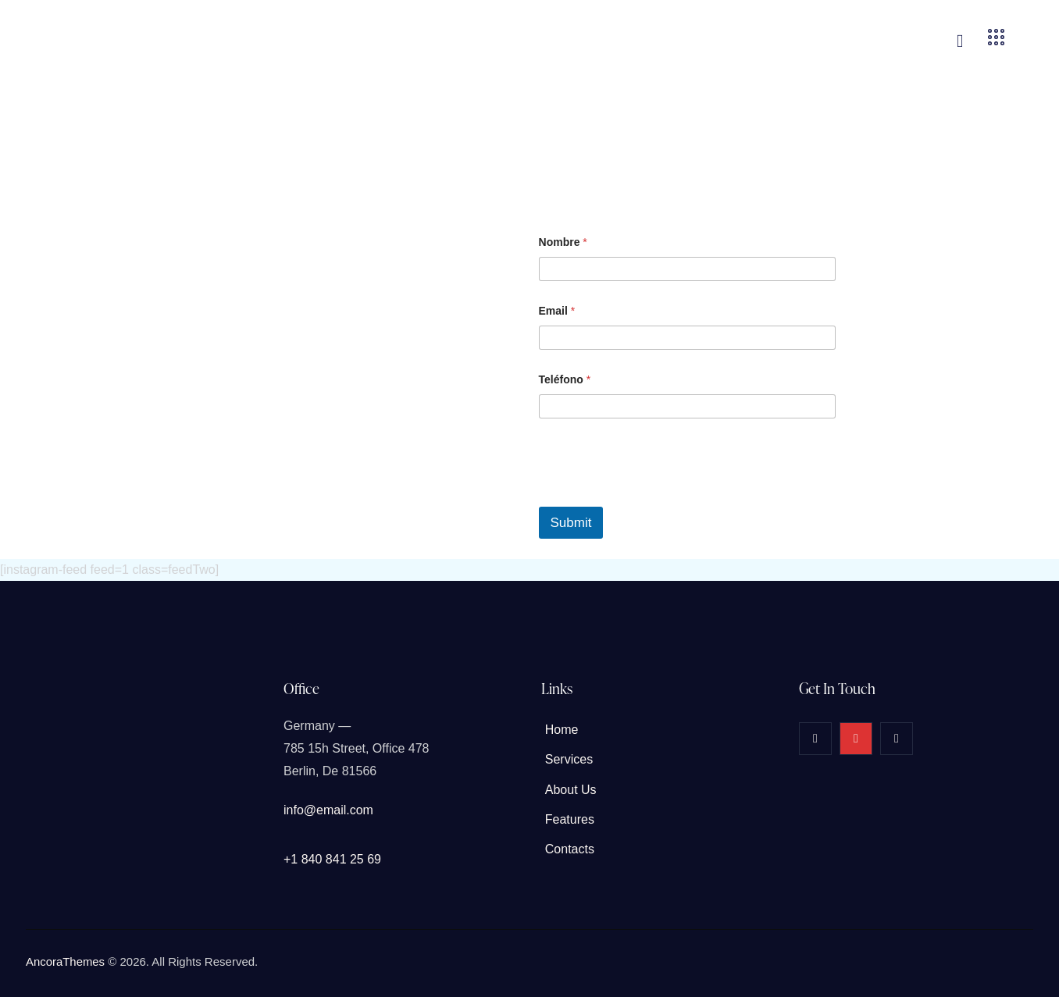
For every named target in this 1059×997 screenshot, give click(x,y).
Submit (571, 522)
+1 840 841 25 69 (332, 859)
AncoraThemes (65, 961)
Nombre (563, 242)
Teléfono (565, 379)
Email (557, 310)
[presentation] (657, 496)
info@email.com (328, 810)
